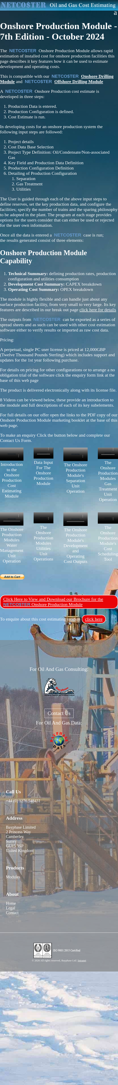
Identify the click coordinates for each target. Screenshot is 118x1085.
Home (11, 903)
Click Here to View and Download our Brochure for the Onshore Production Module (53, 602)
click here (94, 619)
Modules (13, 877)
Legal (10, 908)
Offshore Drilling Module (78, 81)
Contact (12, 912)
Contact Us (59, 713)
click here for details (97, 309)
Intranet (82, 960)
